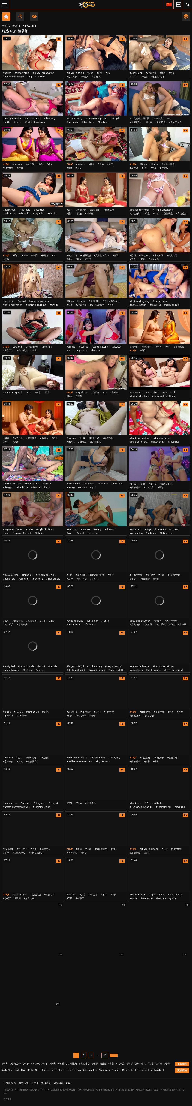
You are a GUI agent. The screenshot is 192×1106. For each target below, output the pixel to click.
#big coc (71, 346)
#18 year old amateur (43, 73)
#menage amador (12, 118)
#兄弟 (101, 164)
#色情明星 (167, 213)
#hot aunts (173, 442)
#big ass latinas (156, 894)
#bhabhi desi (88, 122)
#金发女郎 (17, 620)
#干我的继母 (32, 346)
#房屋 (91, 164)
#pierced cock (20, 894)
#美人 (20, 761)
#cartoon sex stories (163, 666)
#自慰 (111, 1064)
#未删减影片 (18, 852)
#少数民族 (15, 1064)
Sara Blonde (41, 1070)
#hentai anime (153, 670)
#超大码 (134, 168)
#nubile (7, 122)
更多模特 (182, 1070)
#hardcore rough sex (95, 118)
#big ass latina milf (22, 533)
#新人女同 (172, 255)
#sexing (97, 529)
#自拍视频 (85, 255)
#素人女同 (158, 255)
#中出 (156, 213)
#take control (73, 483)
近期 (20, 16)
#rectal (80, 533)
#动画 (54, 438)
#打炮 (88, 259)
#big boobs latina (45, 529)
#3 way (29, 529)
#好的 (43, 620)
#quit (92, 487)
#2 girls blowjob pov (35, 122)
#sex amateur (10, 803)
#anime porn (136, 670)
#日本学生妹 (136, 575)
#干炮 (144, 168)
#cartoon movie (26, 666)
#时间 (20, 168)
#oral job (82, 487)
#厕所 (129, 1064)
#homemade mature (77, 757)
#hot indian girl (163, 807)
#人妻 (90, 73)
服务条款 (23, 1082)
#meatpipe (39, 210)
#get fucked (9, 578)
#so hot (41, 666)
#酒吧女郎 (72, 852)
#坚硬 (69, 803)
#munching (135, 529)
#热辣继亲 (81, 210)
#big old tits (82, 392)
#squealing (88, 483)
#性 (54, 255)
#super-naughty (100, 346)
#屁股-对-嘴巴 (158, 76)
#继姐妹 (71, 442)
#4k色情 (93, 894)
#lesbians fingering (139, 301)
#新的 (162, 73)
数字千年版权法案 (41, 1082)
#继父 (79, 259)
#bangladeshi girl (162, 438)
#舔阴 (133, 255)
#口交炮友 (85, 712)
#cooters (173, 529)
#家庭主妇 (8, 761)
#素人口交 (135, 624)
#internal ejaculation (162, 210)
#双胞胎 (44, 255)
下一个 (113, 1055)
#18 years (40, 76)
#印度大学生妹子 (111, 301)
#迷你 (79, 803)
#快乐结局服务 (97, 305)
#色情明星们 (136, 122)
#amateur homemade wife (16, 807)
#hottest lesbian (138, 305)
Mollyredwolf (157, 1070)
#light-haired (32, 712)
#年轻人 (84, 76)
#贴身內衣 (29, 898)
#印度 (69, 898)
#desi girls (114, 118)
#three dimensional (173, 670)
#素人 (28, 392)
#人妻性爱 (31, 761)
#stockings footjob (76, 670)
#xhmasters (93, 533)
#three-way (49, 118)
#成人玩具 (8, 624)
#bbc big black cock (140, 620)
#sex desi (17, 164)
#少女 (133, 578)
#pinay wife (39, 803)
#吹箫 (69, 715)
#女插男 (148, 624)
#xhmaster (72, 529)
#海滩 (111, 575)
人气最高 (34, 16)
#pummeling (136, 533)
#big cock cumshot (12, 529)
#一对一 (134, 76)
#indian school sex (139, 396)
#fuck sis (80, 164)
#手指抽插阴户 (35, 852)
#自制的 (94, 578)
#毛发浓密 (31, 620)
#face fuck (84, 346)
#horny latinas (80, 350)
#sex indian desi (11, 670)
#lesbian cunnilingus (36, 305)
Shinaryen (104, 1070)
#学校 (142, 350)
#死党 (47, 392)
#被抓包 (35, 1064)
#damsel (23, 213)
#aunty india (37, 213)
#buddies (95, 350)
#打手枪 (152, 483)
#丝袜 (26, 1064)
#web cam (151, 533)
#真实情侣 (72, 255)
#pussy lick (155, 305)
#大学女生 (147, 346)
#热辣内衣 (49, 894)
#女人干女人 (175, 122)
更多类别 (182, 1064)
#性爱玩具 (153, 259)
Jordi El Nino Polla (24, 1070)
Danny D (116, 1070)
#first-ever (103, 483)
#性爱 (34, 255)
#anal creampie (175, 894)
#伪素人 (44, 438)
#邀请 (15, 442)
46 (102, 1055)
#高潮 (6, 620)
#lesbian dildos (10, 575)
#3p (108, 73)
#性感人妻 (172, 757)
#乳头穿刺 (81, 715)
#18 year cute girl (75, 73)
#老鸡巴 (114, 392)
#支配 (95, 1064)
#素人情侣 (81, 575)
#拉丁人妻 (72, 76)
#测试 (6, 438)
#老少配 (139, 1064)
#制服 (103, 1064)
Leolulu (135, 1070)
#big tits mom (103, 761)
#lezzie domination (12, 305)
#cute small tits (116, 670)
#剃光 (52, 1064)
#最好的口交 (166, 483)
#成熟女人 (45, 849)
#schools (51, 213)
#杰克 (170, 712)
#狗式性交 (84, 1064)
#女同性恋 (71, 1064)
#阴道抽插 (47, 346)
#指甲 (156, 761)
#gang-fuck (92, 620)
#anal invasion (74, 624)
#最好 (111, 305)
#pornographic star (139, 210)
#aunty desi (9, 666)
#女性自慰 (135, 213)
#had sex (27, 670)
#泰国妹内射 (101, 849)
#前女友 (149, 1064)
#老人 (49, 164)
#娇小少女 (149, 715)
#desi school (9, 210)
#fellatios (39, 533)
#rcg (29, 76)
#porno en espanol (12, 392)
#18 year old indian (149, 164)
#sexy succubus (113, 666)
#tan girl (21, 301)
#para (6, 533)
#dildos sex (37, 578)
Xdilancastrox (89, 1070)
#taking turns (166, 533)
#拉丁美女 (81, 578)
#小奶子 (7, 898)
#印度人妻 (158, 757)
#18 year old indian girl (141, 807)
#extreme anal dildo (46, 575)
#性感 (144, 76)
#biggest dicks (21, 73)
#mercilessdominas (39, 301)
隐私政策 (58, 1082)
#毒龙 (37, 392)
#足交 (79, 168)
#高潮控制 (94, 301)
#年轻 (168, 346)
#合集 (40, 164)
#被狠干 (80, 898)
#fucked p (25, 803)
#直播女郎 (159, 712)
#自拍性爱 (108, 712)
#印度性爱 (8, 168)
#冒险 (115, 255)
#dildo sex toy (53, 578)
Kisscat (145, 1070)
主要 (4, 26)
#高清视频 (151, 73)
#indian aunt (9, 213)
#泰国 (79, 849)
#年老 (69, 396)
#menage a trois (32, 118)
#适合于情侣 (171, 620)
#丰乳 (5, 1064)
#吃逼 (149, 122)
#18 (168, 118)
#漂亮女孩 (144, 255)
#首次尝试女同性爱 (139, 118)
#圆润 (69, 305)
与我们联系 (10, 1082)
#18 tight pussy (74, 118)
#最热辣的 (95, 210)
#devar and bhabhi (40, 487)
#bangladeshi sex (139, 442)
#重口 (110, 164)
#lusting (71, 487)
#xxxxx (70, 533)
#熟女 (99, 73)
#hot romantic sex (42, 807)
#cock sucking (94, 666)
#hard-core (103, 122)
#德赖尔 (96, 76)
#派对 (142, 259)
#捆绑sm (150, 575)
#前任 (25, 255)
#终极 (172, 73)
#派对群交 (160, 122)
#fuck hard (24, 210)
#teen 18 (54, 305)
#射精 (154, 168)
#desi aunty (72, 122)
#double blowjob (75, 620)
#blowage (117, 346)
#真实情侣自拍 (101, 255)
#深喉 (133, 483)
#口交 (97, 712)
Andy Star (7, 1070)
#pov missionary (97, 670)
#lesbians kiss (159, 301)
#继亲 (103, 894)
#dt (68, 350)
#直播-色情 (145, 712)
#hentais (52, 666)
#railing (46, 712)
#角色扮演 (135, 715)
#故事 (6, 259)
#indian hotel (168, 392)
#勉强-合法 (90, 803)
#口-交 (70, 578)
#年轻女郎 (158, 118)
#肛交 (165, 849)
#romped (53, 803)
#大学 (69, 210)
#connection (136, 73)
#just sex (39, 670)
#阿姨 (79, 213)
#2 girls (18, 122)
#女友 (82, 438)
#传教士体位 (168, 164)
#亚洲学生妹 (174, 575)
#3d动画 (89, 213)
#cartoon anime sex (140, 666)
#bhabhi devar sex (12, 483)
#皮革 (44, 1064)
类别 (14, 26)
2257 (69, 1082)
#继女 (69, 259)
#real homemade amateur (79, 761)
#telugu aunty (158, 442)
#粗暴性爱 (144, 578)
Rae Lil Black (57, 1070)
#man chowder (137, 894)
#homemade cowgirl (13, 76)
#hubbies (85, 529)
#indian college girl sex (163, 396)
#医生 (34, 849)
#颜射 (61, 1064)
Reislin (125, 1070)
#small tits (116, 483)
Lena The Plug (73, 1070)
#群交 (142, 483)
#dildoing (23, 578)
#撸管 (92, 715)
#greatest (8, 715)
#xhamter (109, 529)
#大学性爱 (17, 438)
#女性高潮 (35, 894)
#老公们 (30, 164)
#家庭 (69, 168)
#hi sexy (46, 483)
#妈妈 (52, 620)
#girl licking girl (171, 305)
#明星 (146, 213)
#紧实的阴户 (96, 442)
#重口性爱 (31, 438)
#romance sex (32, 483)
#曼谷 (83, 852)
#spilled (7, 73)
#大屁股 (164, 168)
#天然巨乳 (8, 350)
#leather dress (97, 757)
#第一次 (120, 1064)
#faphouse (8, 301)
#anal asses (147, 898)
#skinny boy (114, 757)
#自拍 (69, 575)
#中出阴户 (22, 849)
